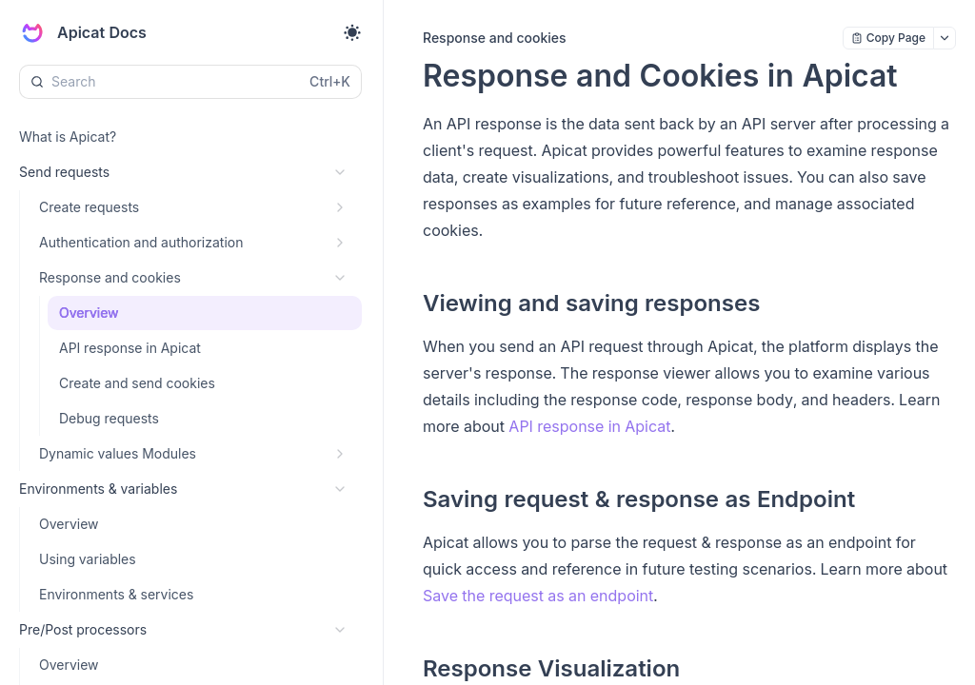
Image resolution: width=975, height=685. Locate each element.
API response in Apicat (589, 426)
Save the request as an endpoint (538, 595)
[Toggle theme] (352, 32)
